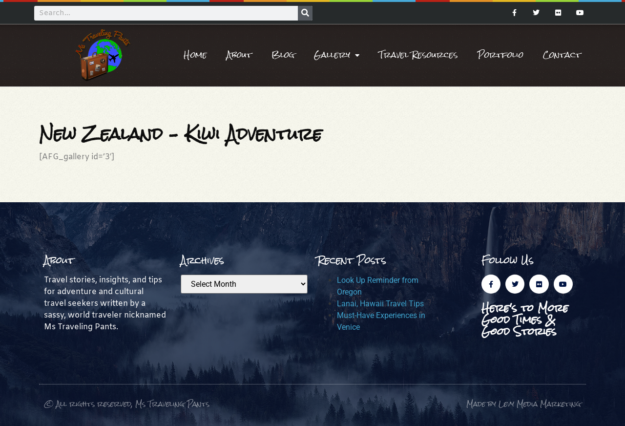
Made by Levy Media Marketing (523, 403)
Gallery (336, 55)
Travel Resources (418, 55)
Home (195, 55)
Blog (282, 55)
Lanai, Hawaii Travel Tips (380, 303)
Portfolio (500, 55)
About (239, 55)
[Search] (305, 13)
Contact (562, 55)
